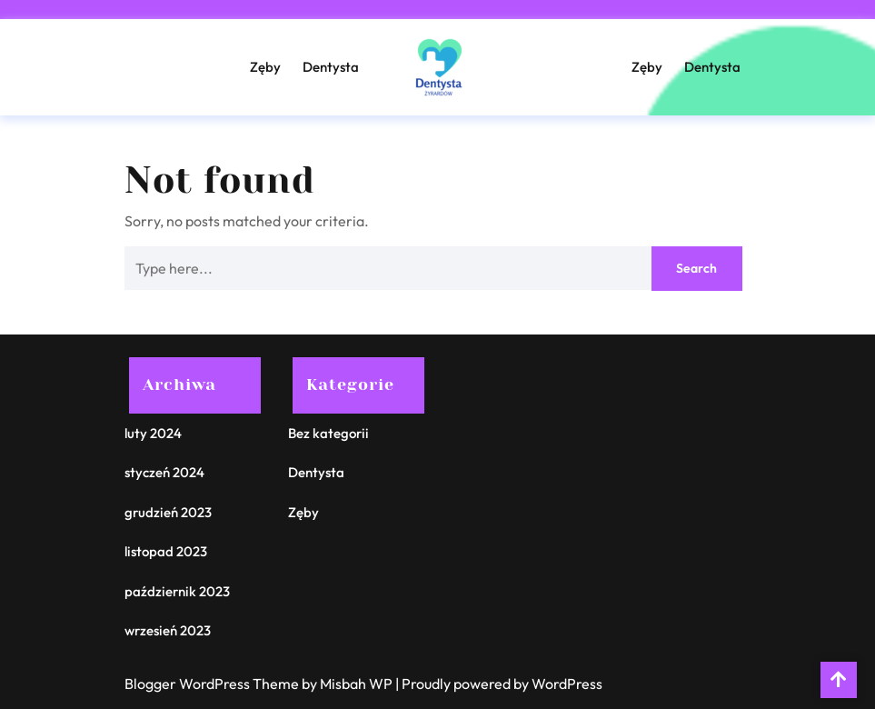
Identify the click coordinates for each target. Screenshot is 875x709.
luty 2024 (153, 433)
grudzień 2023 (168, 512)
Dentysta (331, 66)
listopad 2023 (165, 551)
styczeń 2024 (164, 472)
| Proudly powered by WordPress (498, 683)
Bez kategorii (328, 433)
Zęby (265, 66)
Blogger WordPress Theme (213, 683)
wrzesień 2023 (167, 630)
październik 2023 (177, 591)
